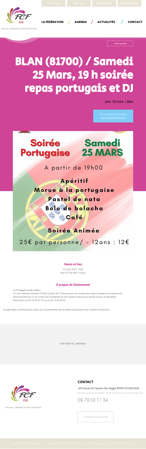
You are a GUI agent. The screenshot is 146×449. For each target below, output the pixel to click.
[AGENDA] (80, 22)
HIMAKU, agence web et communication (110, 443)
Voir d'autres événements (113, 117)
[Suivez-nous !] (53, 3)
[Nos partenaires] (104, 3)
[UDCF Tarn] (79, 3)
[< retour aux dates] (120, 43)
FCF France (74, 443)
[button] (129, 3)
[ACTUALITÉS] (106, 22)
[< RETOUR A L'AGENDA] (73, 343)
